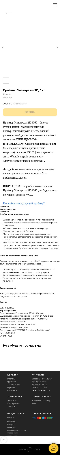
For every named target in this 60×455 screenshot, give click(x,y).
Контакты (11, 406)
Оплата (10, 418)
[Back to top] (4, 440)
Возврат (10, 424)
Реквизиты (12, 401)
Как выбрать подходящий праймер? (24, 203)
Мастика (11, 379)
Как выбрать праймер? (41, 401)
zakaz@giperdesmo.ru (41, 390)
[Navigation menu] (55, 4)
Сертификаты (13, 403)
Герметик (11, 387)
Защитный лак (13, 385)
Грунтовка (11, 382)
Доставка (11, 421)
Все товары (12, 390)
